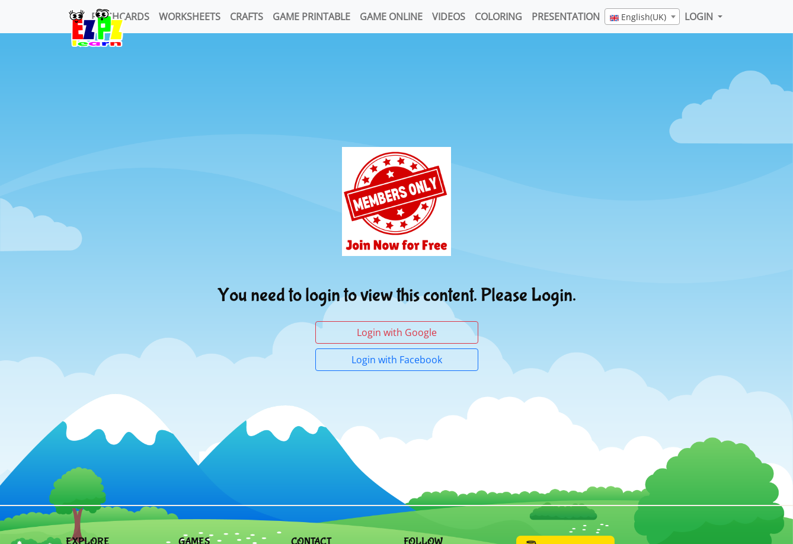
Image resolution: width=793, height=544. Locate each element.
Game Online (391, 16)
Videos (448, 16)
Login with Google (397, 332)
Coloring (498, 16)
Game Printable (311, 16)
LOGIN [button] (700, 16)
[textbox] (642, 17)
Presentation (566, 16)
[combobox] (642, 16)
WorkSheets (189, 16)
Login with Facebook (396, 359)
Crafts (246, 16)
